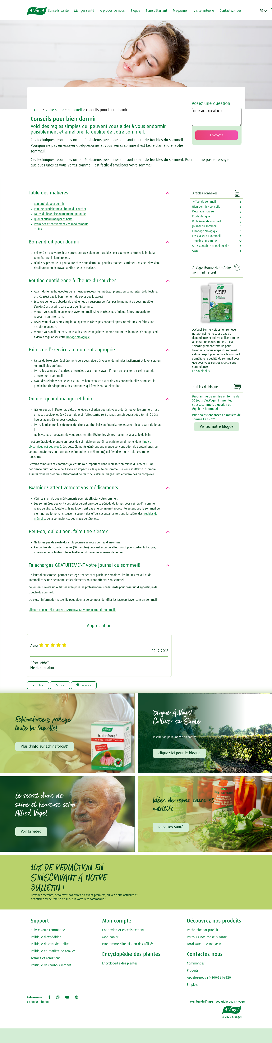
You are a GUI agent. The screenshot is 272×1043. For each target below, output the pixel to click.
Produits (192, 971)
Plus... (39, 229)
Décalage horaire (203, 211)
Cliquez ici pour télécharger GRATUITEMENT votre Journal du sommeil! (72, 609)
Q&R (195, 250)
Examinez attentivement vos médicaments (61, 224)
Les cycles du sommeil (206, 236)
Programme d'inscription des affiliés (128, 945)
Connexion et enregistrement (123, 931)
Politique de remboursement (51, 966)
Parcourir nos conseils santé (207, 938)
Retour (39, 685)
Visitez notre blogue (216, 426)
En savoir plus (201, 371)
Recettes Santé (171, 828)
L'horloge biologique (205, 231)
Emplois (192, 986)
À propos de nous (114, 10)
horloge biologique (78, 337)
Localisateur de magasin (204, 945)
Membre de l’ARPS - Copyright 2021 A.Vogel (217, 1002)
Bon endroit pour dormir (49, 203)
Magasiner (182, 10)
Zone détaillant (159, 10)
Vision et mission (38, 1002)
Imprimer (89, 685)
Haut (63, 685)
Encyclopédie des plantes (120, 964)
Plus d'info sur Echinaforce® (45, 747)
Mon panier (110, 938)
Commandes (196, 964)
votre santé (55, 110)
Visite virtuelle (206, 10)
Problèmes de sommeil (206, 221)
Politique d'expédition (46, 938)
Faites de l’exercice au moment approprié (60, 213)
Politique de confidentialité (50, 945)
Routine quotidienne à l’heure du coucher (60, 209)
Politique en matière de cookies (53, 952)
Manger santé (87, 10)
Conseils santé (60, 10)
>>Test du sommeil (204, 201)
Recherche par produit (202, 931)
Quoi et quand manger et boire (53, 219)
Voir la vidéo (31, 832)
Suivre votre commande (48, 931)
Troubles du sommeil (205, 241)
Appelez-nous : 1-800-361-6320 (209, 979)
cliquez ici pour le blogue (180, 754)
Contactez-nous (233, 10)
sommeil (75, 110)
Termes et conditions (46, 959)
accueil (36, 110)
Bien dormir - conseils (206, 206)
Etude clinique (201, 216)
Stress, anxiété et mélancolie (210, 245)
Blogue (138, 10)
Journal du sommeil (204, 226)
